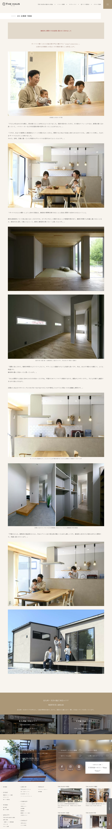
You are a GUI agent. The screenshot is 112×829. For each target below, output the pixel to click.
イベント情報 (61, 4)
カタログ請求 (97, 4)
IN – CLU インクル (25, 791)
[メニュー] (107, 4)
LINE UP (24, 787)
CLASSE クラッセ (25, 794)
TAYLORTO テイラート (26, 789)
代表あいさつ (23, 806)
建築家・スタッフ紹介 (25, 813)
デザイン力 (5, 824)
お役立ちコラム (24, 815)
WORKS (5, 805)
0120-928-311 (30, 758)
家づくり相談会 (85, 4)
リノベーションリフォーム (26, 796)
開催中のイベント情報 (8, 795)
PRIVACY (41, 787)
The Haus (11, 4)
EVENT (5, 792)
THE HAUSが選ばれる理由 (45, 4)
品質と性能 (5, 819)
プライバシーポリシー (43, 789)
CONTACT (24, 820)
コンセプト (23, 804)
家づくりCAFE (71, 756)
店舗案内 (22, 810)
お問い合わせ (23, 823)
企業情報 (22, 808)
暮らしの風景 (6, 809)
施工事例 (5, 807)
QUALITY (6, 815)
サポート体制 (6, 826)
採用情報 (40, 791)
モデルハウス (72, 4)
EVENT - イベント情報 (71, 750)
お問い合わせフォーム (98, 756)
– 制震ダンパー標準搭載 (8, 822)
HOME (5, 787)
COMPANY (24, 801)
